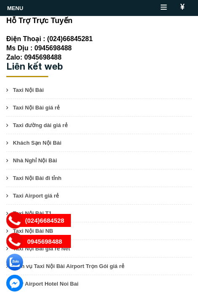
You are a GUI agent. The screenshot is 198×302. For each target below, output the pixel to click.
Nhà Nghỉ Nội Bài (35, 160)
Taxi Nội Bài (28, 90)
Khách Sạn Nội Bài (37, 143)
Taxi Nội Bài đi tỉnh (37, 178)
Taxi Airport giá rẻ (36, 196)
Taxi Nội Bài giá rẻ (36, 107)
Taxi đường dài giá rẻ (40, 125)
